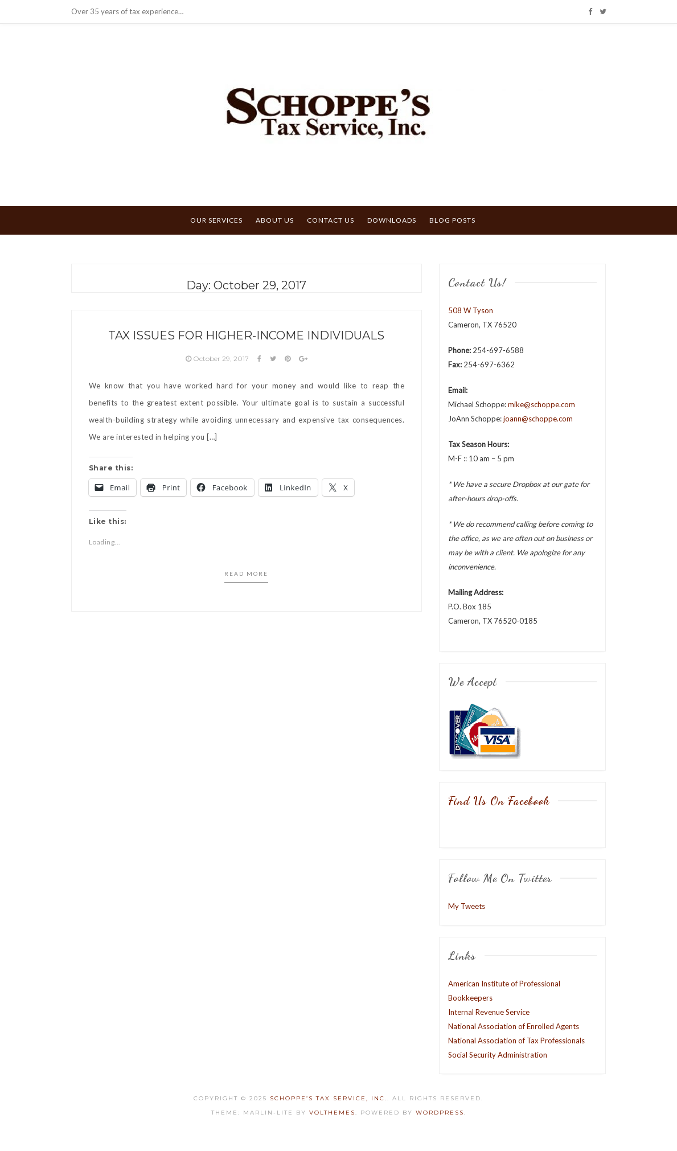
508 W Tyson (470, 310)
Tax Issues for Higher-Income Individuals (246, 335)
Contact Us (330, 220)
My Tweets (466, 906)
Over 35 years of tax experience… (127, 11)
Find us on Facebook (498, 801)
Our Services (216, 220)
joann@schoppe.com (538, 418)
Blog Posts (452, 220)
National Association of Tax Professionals (516, 1040)
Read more (246, 573)
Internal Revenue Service (489, 1012)
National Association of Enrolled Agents (513, 1026)
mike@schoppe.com (541, 404)
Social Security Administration (497, 1054)
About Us (275, 220)
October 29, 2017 (218, 358)
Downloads (391, 220)
